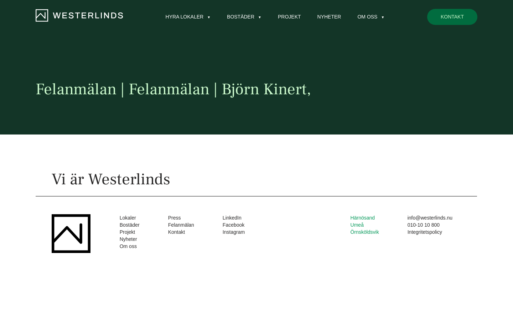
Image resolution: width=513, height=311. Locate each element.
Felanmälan (181, 225)
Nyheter (329, 17)
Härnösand (363, 218)
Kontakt (452, 17)
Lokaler (128, 218)
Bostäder (240, 17)
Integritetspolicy (425, 232)
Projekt (289, 17)
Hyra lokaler (185, 17)
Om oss (367, 17)
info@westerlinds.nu (430, 218)
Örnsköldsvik (365, 232)
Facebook (233, 225)
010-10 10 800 (424, 225)
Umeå (357, 225)
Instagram (234, 232)
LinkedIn (232, 218)
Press (174, 218)
